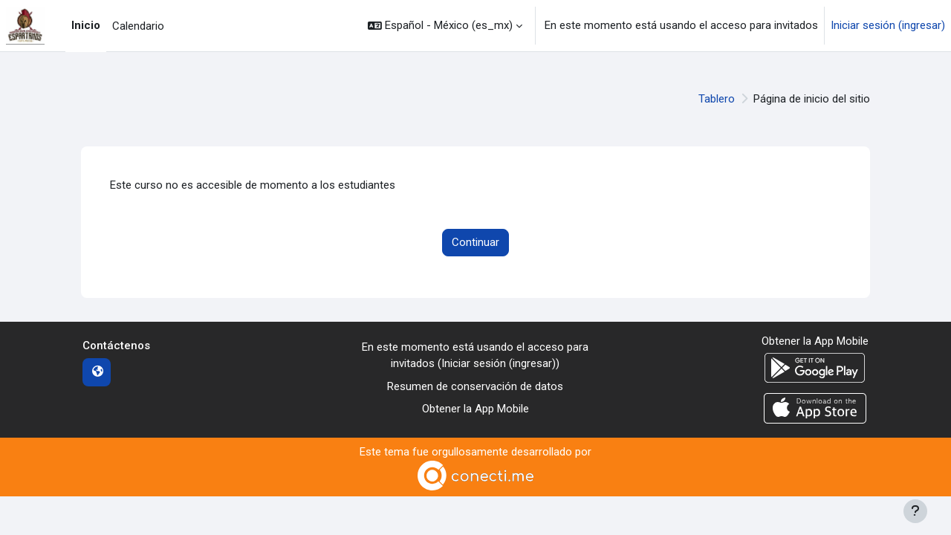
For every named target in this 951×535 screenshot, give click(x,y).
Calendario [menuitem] (138, 26)
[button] (445, 25)
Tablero (716, 99)
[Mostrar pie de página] (915, 511)
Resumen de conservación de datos (475, 386)
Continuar (475, 242)
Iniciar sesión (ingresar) (888, 25)
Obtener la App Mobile (475, 408)
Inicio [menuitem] (85, 25)
